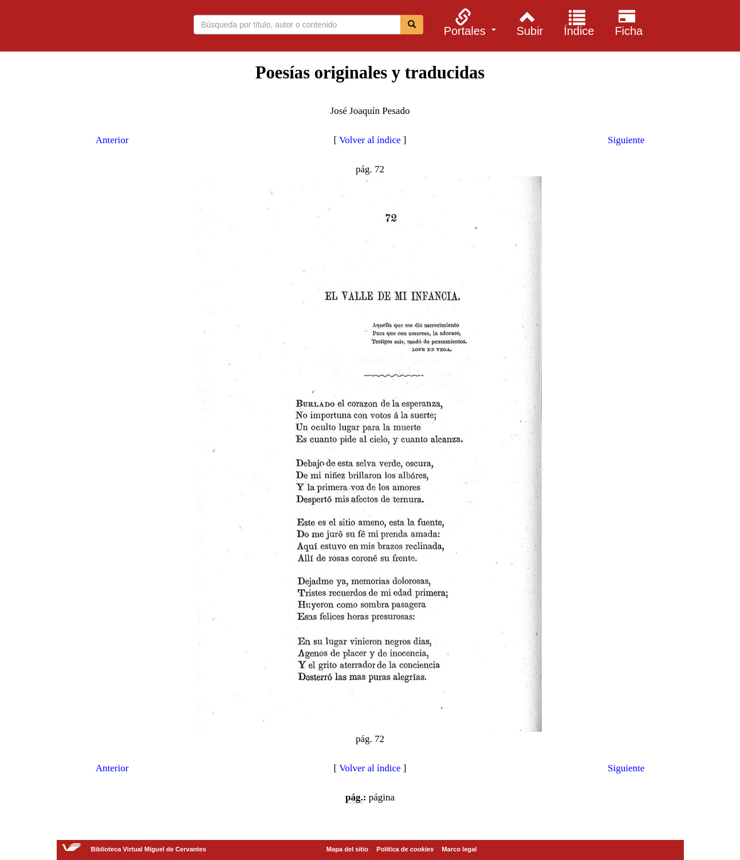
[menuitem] (468, 22)
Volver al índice (369, 140)
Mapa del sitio (347, 849)
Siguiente (626, 140)
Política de (405, 849)
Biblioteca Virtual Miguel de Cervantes (87, 27)
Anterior (112, 140)
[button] (468, 22)
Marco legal (459, 849)
